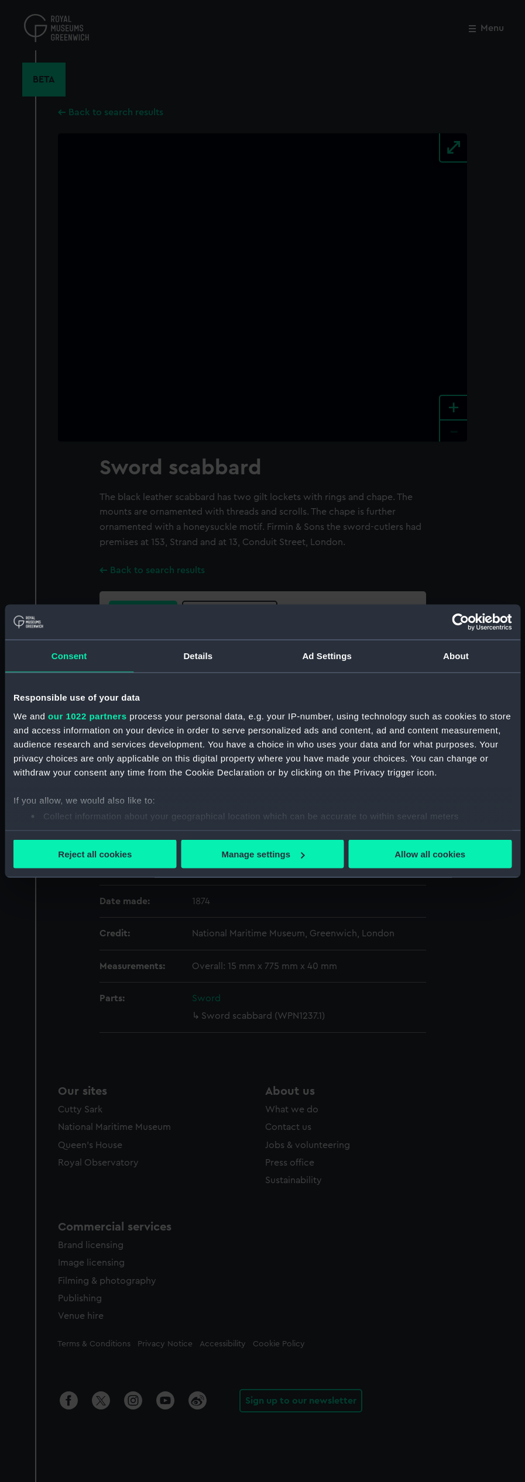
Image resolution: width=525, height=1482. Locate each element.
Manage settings (262, 854)
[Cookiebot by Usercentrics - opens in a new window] (460, 622)
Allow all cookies (429, 854)
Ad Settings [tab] (326, 656)
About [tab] (456, 656)
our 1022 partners (87, 716)
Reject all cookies (95, 854)
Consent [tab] (69, 656)
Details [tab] (197, 656)
